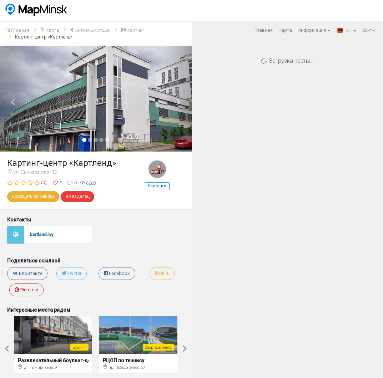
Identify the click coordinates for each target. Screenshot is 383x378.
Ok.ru (162, 273)
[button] (14, 99)
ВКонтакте (27, 273)
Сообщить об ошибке (33, 196)
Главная (264, 30)
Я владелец (77, 196)
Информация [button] (314, 30)
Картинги (157, 186)
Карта (285, 30)
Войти (368, 30)
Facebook (117, 273)
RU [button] (346, 30)
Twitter (71, 273)
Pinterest (26, 289)
